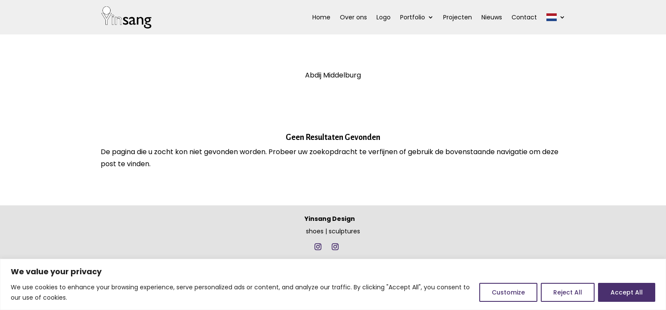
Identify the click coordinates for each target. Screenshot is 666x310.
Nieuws (491, 17)
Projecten (457, 17)
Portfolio (412, 17)
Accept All (626, 292)
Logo (383, 17)
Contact (524, 17)
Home (321, 17)
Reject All (567, 292)
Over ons (353, 17)
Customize (508, 292)
